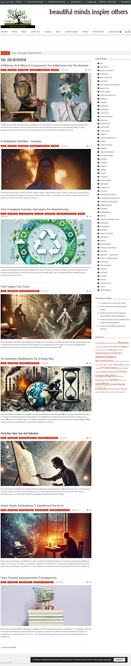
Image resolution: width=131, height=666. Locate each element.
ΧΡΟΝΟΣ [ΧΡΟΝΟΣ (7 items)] (123, 389)
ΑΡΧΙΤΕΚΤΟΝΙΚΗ (107, 152)
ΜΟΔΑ (24, 32)
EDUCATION (105, 92)
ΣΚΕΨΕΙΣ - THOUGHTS (40, 70)
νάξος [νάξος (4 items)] (112, 392)
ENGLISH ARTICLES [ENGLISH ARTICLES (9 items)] (113, 347)
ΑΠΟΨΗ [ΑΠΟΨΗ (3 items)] (97, 368)
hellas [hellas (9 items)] (111, 350)
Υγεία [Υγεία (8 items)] (109, 389)
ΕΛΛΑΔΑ (12, 70)
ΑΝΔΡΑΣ (103, 148)
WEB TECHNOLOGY (108, 138)
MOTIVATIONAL (106, 117)
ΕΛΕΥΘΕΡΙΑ (125, 2)
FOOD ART (104, 106)
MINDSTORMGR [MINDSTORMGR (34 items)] (105, 356)
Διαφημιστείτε (105, 187)
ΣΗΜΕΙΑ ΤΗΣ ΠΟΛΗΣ (108, 248)
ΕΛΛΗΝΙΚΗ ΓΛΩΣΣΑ (108, 194)
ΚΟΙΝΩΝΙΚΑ (105, 226)
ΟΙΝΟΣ (102, 241)
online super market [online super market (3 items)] (125, 361)
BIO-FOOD (104, 67)
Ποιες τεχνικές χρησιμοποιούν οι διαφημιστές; (29, 577)
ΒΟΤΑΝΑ (103, 159)
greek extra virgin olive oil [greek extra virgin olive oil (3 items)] (101, 350)
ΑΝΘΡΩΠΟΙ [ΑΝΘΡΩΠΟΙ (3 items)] (126, 364)
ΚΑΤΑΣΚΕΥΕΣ (105, 212)
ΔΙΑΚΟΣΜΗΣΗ (105, 180)
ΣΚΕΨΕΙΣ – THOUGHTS (107, 2)
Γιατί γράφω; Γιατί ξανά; (15, 286)
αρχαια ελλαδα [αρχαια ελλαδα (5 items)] (99, 392)
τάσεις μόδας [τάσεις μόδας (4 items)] (121, 392)
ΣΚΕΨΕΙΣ (103, 251)
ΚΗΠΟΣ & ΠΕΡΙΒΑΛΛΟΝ (109, 219)
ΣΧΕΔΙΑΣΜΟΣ (105, 265)
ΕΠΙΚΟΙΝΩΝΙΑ (76, 2)
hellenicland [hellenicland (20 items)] (101, 353)
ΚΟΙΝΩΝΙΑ (23, 70)
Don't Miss (104, 81)
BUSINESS (12, 214)
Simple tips (104, 120)
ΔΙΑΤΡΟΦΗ (104, 184)
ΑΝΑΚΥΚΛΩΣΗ (71, 32)
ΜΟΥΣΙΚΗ (104, 237)
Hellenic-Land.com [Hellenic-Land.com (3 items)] (118, 350)
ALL (3, 70)
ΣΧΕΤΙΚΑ (104, 272)
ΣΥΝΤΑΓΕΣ (104, 262)
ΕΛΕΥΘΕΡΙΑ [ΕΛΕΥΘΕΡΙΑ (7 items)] (111, 372)
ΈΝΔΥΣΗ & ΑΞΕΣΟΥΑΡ (109, 202)
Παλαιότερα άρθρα (9, 647)
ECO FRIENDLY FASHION (110, 85)
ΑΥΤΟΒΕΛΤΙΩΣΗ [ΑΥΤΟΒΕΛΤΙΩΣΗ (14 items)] (108, 368)
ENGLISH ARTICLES (28, 438)
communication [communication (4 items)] (99, 347)
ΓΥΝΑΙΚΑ (104, 177)
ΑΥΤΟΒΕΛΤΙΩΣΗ (26, 510)
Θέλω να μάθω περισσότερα (102, 659)
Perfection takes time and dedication (19, 433)
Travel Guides (105, 131)
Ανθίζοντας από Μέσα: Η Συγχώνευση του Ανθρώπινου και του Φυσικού (44, 65)
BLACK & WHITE (107, 70)
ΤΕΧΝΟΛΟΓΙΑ (98, 32)
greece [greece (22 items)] (125, 346)
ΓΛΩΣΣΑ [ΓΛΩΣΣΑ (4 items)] (119, 368)
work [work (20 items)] (120, 364)
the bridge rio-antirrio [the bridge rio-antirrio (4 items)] (107, 365)
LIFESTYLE (35, 32)
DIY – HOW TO (106, 78)
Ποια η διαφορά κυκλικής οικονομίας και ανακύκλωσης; (35, 209)
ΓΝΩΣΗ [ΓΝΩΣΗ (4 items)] (97, 372)
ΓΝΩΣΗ (103, 170)
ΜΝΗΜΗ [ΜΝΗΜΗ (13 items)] (114, 380)
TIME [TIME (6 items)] (115, 365)
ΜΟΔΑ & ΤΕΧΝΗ (106, 233)
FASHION (103, 99)
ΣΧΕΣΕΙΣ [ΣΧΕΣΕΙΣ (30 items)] (100, 388)
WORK (102, 141)
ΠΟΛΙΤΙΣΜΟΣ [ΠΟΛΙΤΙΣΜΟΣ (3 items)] (123, 380)
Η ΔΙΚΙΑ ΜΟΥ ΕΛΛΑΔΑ (57, 2)
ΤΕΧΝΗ (85, 32)
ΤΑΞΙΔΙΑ (48, 32)
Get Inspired (104, 109)
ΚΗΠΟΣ (103, 216)
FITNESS (103, 102)
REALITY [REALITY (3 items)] (98, 364)
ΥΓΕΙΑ (14, 32)
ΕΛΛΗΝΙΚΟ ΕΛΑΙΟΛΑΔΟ (110, 198)
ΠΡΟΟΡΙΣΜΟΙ (105, 244)
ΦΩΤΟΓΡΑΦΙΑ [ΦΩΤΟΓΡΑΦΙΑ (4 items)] (115, 389)
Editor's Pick (104, 88)
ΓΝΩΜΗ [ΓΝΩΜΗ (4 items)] (125, 368)
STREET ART (105, 124)
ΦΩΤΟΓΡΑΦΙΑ (105, 290)
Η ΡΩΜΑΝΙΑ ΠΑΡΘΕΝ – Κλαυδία (21, 141)
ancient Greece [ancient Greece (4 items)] (114, 343)
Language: (91, 2)
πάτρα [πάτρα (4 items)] (115, 392)
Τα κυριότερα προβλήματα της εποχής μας (27, 358)
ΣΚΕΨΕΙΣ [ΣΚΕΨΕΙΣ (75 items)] (102, 384)
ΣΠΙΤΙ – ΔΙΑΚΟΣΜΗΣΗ (108, 258)
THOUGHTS (104, 127)
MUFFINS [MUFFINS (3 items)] (116, 361)
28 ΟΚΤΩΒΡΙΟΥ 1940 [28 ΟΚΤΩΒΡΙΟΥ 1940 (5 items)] (102, 343)
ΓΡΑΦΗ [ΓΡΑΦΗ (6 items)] (103, 372)
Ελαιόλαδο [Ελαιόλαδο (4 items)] (120, 376)
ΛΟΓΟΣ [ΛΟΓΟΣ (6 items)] (107, 380)
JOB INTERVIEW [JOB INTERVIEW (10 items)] (115, 353)
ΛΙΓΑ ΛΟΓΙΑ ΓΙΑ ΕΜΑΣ (35, 2)
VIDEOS (103, 134)
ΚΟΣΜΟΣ (103, 230)
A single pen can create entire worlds (113, 303)
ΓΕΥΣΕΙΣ (103, 163)
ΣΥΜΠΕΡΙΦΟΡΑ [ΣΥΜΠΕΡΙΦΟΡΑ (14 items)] (117, 384)
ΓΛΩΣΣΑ (103, 166)
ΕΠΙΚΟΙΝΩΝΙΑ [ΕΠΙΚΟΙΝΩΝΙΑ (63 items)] (106, 376)
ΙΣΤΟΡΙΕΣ (104, 209)
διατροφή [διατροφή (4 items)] (107, 392)
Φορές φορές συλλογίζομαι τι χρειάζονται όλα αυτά (32, 505)
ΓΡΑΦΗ (103, 173)
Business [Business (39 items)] (123, 342)
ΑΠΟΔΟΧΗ (119, 660)
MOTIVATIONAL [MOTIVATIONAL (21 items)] (104, 361)
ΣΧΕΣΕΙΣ (103, 269)
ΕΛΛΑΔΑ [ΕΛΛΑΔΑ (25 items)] (121, 371)
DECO (58, 32)
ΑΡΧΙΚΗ (18, 2)
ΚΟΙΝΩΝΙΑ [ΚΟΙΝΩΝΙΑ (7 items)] (99, 380)
